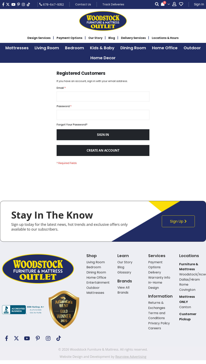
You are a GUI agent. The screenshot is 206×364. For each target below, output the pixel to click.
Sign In (199, 4)
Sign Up (179, 225)
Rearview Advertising (130, 360)
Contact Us (83, 4)
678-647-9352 (51, 4)
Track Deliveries (113, 4)
